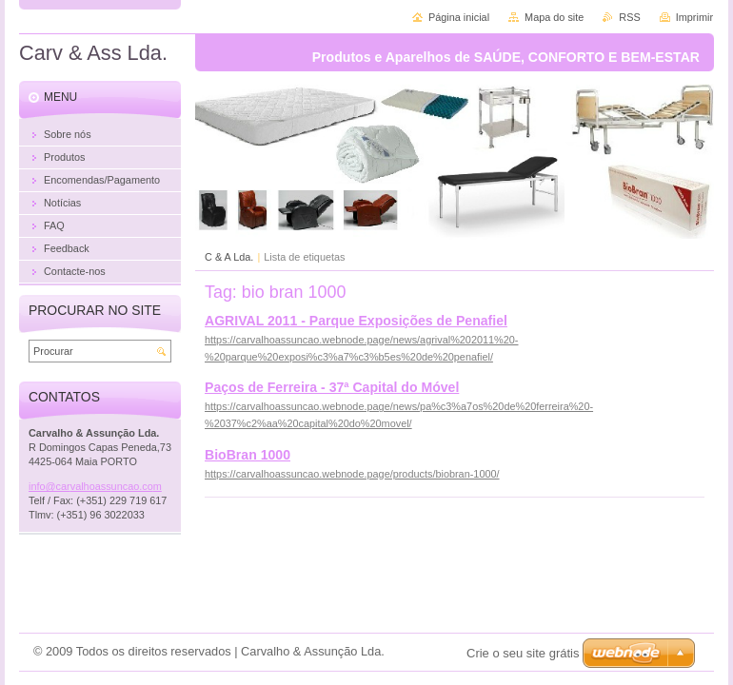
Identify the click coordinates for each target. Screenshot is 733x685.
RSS (629, 17)
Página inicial (458, 17)
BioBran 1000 (247, 454)
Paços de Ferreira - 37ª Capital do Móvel (332, 387)
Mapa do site (554, 17)
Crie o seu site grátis (523, 653)
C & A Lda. (229, 257)
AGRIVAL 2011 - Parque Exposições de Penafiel (356, 320)
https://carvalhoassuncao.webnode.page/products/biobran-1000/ (352, 474)
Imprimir (694, 17)
